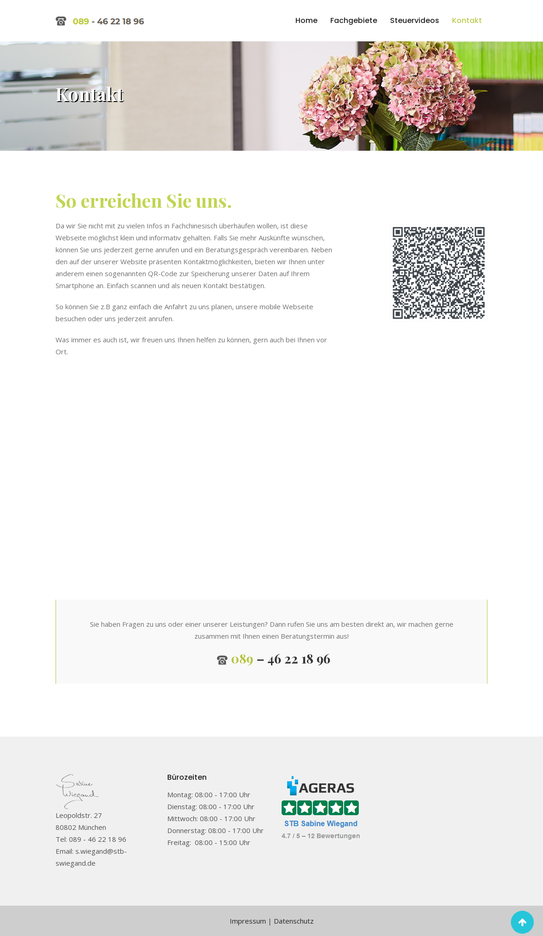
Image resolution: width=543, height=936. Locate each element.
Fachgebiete (353, 20)
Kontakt (467, 20)
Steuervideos (414, 20)
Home (306, 20)
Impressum (248, 920)
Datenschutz (294, 920)
